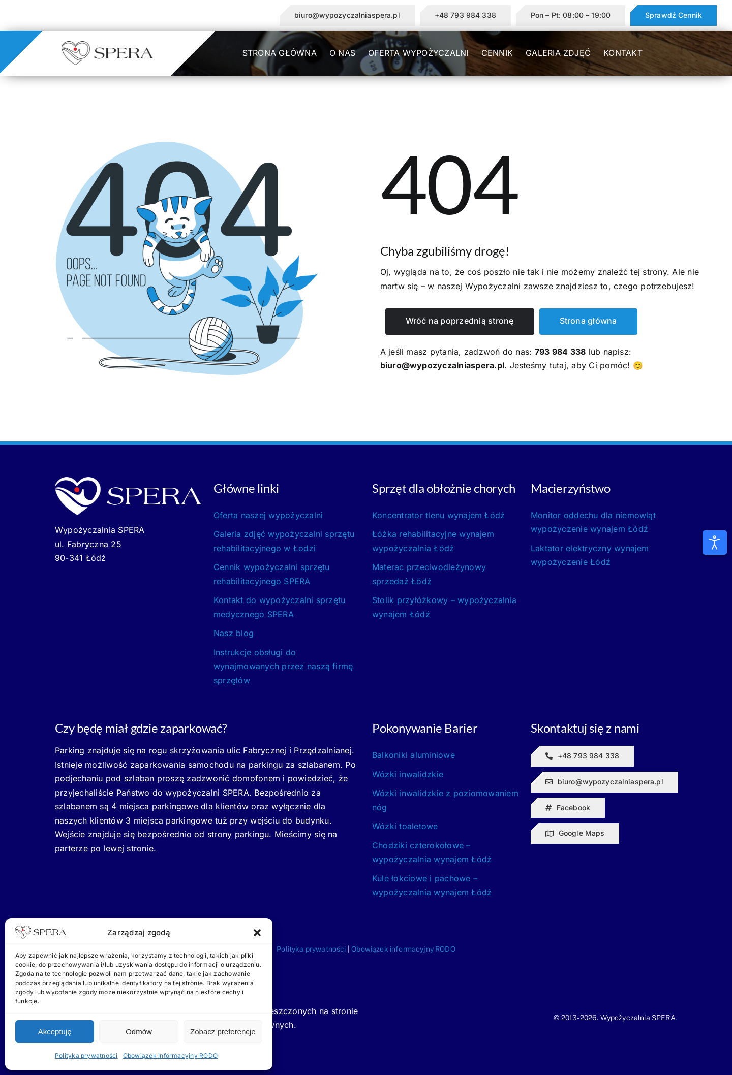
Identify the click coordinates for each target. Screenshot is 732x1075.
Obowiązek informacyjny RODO (170, 1055)
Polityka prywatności (86, 1055)
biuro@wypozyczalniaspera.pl (442, 365)
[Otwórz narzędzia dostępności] (715, 542)
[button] (257, 933)
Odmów (139, 1031)
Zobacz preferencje (222, 1031)
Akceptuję (55, 1031)
